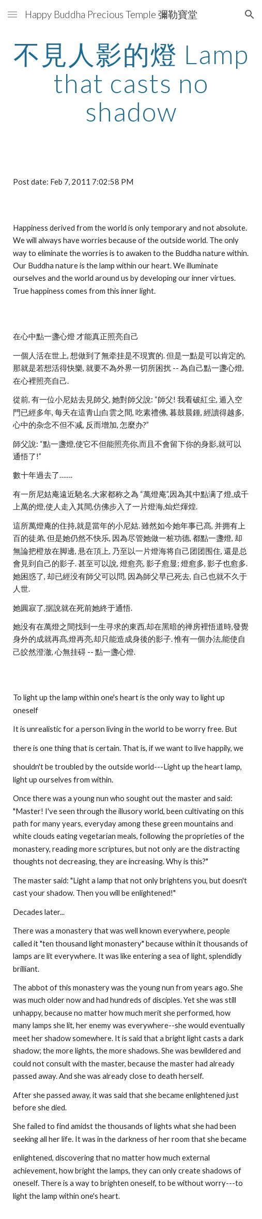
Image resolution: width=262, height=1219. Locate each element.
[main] (131, 83)
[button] (12, 14)
